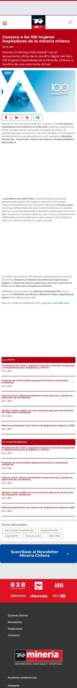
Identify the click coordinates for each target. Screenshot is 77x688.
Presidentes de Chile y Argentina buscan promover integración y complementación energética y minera (38, 366)
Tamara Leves (33, 535)
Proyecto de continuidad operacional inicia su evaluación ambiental (35, 381)
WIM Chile (54, 535)
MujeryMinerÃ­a (49, 530)
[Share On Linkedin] (16, 117)
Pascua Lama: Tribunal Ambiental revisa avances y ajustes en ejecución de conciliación (37, 396)
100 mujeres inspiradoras (19, 530)
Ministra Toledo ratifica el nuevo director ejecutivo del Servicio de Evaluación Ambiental (37, 411)
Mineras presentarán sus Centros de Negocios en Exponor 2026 (38, 425)
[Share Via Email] (37, 117)
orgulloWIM (11, 535)
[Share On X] (27, 117)
